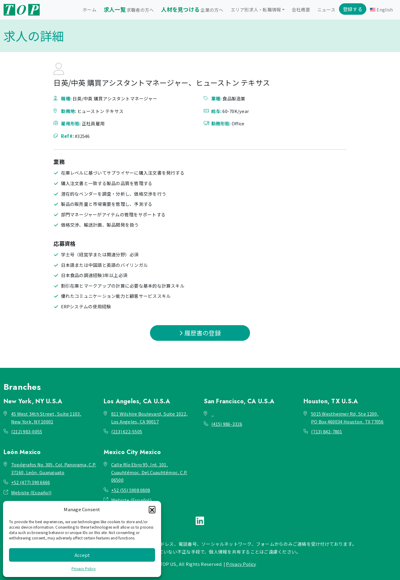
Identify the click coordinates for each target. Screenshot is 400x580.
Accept (82, 555)
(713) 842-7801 (326, 431)
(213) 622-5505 (126, 431)
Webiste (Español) (31, 492)
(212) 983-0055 (26, 431)
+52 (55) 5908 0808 (130, 490)
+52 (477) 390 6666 (30, 482)
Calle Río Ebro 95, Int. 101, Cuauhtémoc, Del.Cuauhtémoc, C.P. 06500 (149, 472)
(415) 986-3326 (226, 424)
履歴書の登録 (200, 332)
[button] (152, 509)
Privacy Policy (84, 568)
